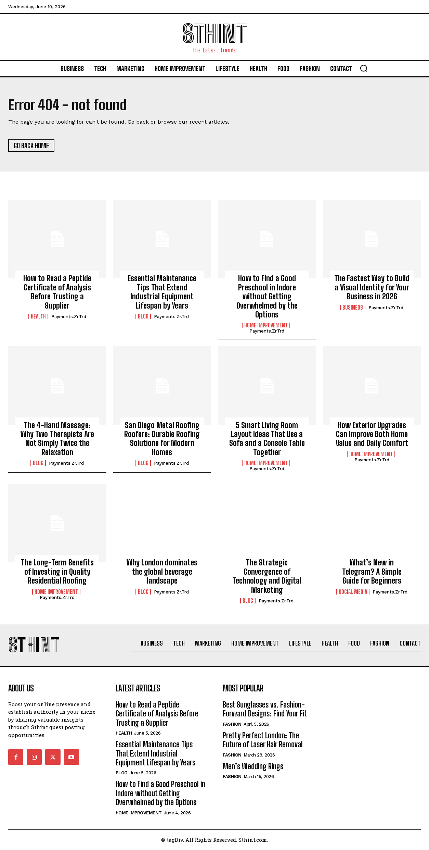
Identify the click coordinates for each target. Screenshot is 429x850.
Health (38, 317)
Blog (143, 317)
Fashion (232, 724)
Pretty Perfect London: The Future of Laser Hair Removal (263, 741)
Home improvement (266, 325)
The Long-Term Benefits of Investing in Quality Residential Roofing (57, 572)
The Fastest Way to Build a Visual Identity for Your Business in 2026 (372, 287)
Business (352, 308)
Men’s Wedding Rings (253, 766)
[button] (363, 68)
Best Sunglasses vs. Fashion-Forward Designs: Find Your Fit (265, 710)
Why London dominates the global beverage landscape (162, 572)
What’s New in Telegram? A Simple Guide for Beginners (372, 572)
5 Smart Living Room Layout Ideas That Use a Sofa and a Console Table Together (267, 439)
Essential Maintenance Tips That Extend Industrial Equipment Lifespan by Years (162, 292)
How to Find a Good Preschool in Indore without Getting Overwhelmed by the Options (267, 297)
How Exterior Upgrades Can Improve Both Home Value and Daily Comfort (372, 434)
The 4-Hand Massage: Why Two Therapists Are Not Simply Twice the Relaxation (57, 439)
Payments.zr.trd (68, 317)
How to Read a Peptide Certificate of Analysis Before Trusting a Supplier (57, 292)
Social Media (353, 592)
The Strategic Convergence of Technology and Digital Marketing (266, 576)
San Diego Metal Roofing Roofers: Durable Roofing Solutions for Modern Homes (162, 439)
